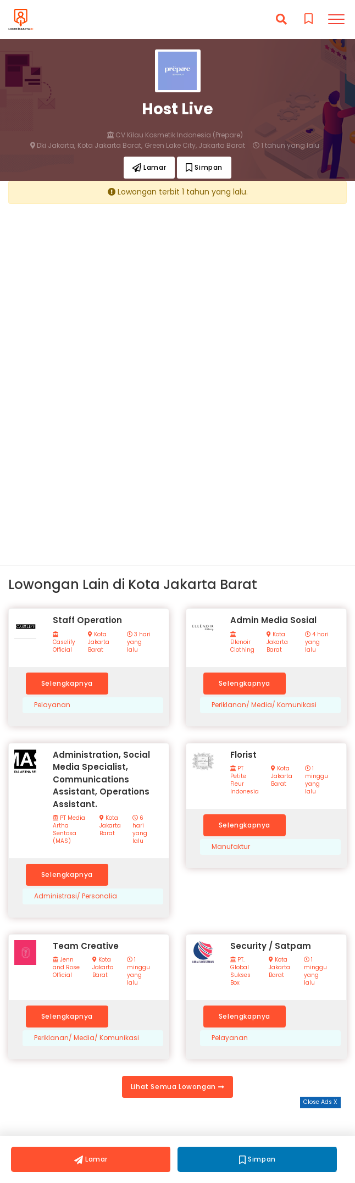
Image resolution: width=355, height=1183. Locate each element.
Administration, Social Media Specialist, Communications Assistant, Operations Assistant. (101, 779)
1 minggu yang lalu (316, 780)
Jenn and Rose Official (66, 967)
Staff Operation (87, 620)
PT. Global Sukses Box (240, 971)
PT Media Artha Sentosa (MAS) (69, 829)
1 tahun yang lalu (286, 145)
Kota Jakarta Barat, (109, 145)
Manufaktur (231, 846)
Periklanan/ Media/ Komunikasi (264, 705)
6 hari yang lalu (139, 829)
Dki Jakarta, (52, 145)
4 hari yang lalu (317, 642)
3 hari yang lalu (139, 642)
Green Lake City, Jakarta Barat (195, 145)
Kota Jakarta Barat (98, 642)
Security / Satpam (270, 946)
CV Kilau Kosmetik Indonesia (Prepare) (175, 135)
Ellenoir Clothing (242, 642)
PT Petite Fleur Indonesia (244, 780)
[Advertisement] (177, 288)
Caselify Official (64, 642)
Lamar (149, 167)
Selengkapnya (67, 683)
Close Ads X (320, 1102)
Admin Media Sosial (273, 620)
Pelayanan (52, 705)
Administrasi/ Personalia (75, 896)
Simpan (204, 167)
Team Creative (86, 946)
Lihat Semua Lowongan (177, 1086)
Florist (243, 754)
